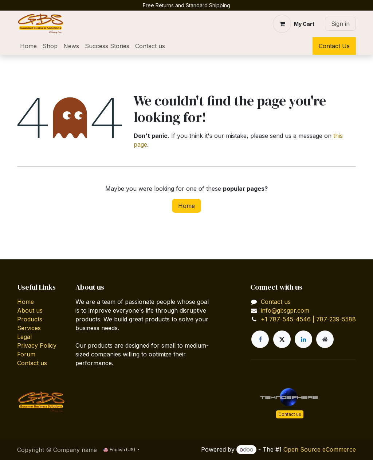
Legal (24, 336)
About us (30, 310)
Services (29, 328)
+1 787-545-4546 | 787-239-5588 (308, 319)
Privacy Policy (36, 345)
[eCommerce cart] (294, 23)
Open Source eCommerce (319, 449)
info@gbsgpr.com (285, 310)
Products (29, 319)
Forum (26, 354)
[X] (282, 339)
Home (186, 205)
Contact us (32, 363)
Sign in (340, 23)
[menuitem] (28, 46)
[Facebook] (260, 339)
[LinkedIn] (303, 339)
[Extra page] (325, 339)
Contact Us (334, 46)
